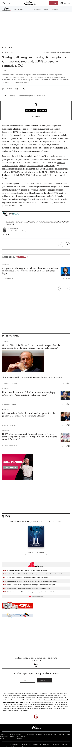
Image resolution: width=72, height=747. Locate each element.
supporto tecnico (13, 710)
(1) (7, 235)
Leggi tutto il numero (36, 552)
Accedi (27, 680)
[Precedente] (60, 244)
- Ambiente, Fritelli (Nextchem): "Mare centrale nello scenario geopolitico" (25, 570)
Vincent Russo (13, 229)
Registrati (44, 680)
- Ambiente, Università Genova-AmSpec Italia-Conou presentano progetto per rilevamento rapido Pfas (33, 574)
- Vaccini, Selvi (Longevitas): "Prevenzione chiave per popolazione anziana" (25, 577)
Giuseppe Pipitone (9, 383)
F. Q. (4, 70)
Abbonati (54, 3)
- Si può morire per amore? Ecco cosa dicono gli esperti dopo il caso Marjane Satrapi (28, 592)
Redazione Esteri (9, 425)
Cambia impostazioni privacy (20, 737)
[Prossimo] (67, 244)
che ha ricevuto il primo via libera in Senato (25, 135)
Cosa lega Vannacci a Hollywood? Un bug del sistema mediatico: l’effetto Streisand (37, 223)
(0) (68, 279)
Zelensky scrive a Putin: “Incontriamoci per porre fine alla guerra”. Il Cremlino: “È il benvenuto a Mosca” (28, 414)
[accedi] (65, 3)
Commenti (7, 89)
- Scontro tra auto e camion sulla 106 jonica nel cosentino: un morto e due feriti (26, 588)
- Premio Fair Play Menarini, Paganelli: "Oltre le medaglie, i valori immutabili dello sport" (29, 584)
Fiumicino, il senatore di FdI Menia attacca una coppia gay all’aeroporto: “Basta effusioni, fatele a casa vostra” (28, 393)
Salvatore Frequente (10, 278)
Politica (7, 47)
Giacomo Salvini (9, 404)
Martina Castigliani (10, 446)
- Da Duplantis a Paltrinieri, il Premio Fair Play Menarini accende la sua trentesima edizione (30, 581)
